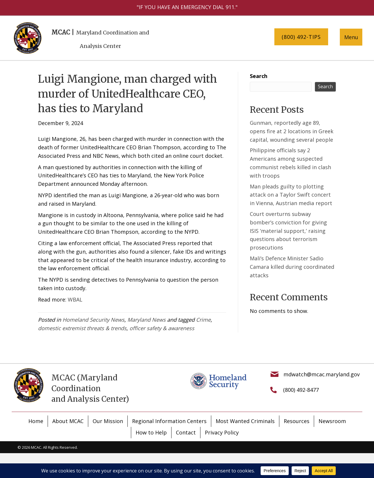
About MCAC (68, 421)
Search (258, 75)
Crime (203, 319)
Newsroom (332, 421)
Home (35, 421)
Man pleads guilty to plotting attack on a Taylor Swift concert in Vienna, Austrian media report (291, 195)
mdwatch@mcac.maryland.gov (321, 374)
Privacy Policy (222, 432)
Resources (296, 421)
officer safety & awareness (161, 328)
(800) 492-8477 (301, 389)
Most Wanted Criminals (245, 421)
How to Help (151, 432)
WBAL (75, 299)
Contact (186, 432)
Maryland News (146, 319)
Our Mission (108, 421)
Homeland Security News (93, 319)
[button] (301, 37)
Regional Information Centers (169, 421)
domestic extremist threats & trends (82, 328)
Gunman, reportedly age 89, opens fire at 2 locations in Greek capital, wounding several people (291, 131)
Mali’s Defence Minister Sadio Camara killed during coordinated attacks (292, 267)
